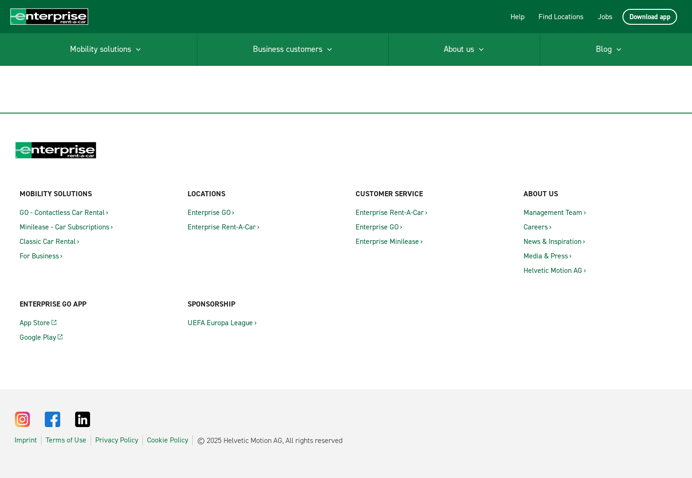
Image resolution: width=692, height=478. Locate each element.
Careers (536, 227)
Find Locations (560, 16)
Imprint (25, 440)
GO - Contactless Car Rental (62, 212)
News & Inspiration (552, 241)
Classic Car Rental (48, 241)
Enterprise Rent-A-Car (222, 227)
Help (517, 16)
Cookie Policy (167, 440)
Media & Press (546, 256)
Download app (650, 16)
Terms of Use (66, 440)
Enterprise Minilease (387, 241)
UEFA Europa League (220, 323)
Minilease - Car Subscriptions (64, 227)
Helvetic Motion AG (553, 270)
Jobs (605, 16)
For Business (39, 256)
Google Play (38, 337)
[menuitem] (106, 49)
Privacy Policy (116, 440)
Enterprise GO (209, 212)
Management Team (553, 212)
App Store (35, 323)
